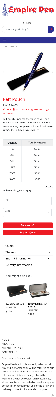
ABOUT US (8, 343)
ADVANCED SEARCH (13, 348)
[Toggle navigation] (4, 40)
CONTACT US (9, 352)
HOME (5, 339)
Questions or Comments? (16, 358)
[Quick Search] (25, 29)
